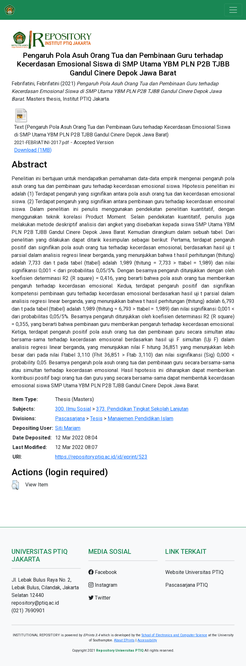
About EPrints (124, 640)
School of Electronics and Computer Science (174, 635)
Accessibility (147, 640)
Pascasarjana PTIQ (186, 585)
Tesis (96, 418)
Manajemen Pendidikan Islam (140, 418)
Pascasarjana (70, 418)
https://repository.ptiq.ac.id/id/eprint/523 (101, 457)
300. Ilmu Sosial (73, 409)
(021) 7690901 (28, 611)
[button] (15, 485)
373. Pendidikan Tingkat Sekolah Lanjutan (142, 409)
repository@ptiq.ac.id (35, 603)
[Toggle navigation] (233, 10)
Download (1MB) (33, 150)
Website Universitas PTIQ (194, 572)
